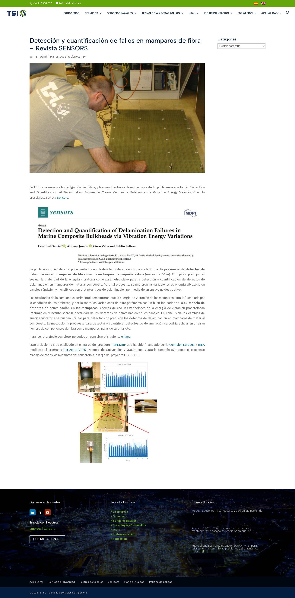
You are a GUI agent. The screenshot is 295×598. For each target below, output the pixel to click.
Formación (245, 13)
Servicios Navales (120, 13)
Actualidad (269, 13)
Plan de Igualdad (134, 582)
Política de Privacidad (61, 582)
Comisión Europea (182, 345)
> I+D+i (115, 529)
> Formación (118, 538)
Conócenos (71, 13)
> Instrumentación (122, 534)
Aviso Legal (36, 582)
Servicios (91, 13)
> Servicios (117, 516)
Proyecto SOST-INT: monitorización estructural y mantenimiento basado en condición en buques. (222, 530)
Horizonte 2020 (74, 350)
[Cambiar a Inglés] (263, 4)
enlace (125, 337)
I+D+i (192, 13)
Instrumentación (216, 13)
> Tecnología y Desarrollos (128, 525)
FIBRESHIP (119, 345)
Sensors (62, 198)
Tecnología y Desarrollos (160, 13)
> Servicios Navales (123, 520)
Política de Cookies (91, 582)
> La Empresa (119, 511)
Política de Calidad (161, 582)
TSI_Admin (41, 56)
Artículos (73, 56)
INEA (201, 345)
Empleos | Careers (43, 529)
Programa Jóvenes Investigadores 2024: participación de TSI (227, 512)
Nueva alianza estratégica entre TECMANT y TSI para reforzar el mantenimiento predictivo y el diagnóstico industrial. (225, 548)
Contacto (113, 582)
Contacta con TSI (47, 539)
